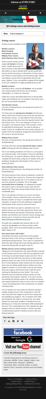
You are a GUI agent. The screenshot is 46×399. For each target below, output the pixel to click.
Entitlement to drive (32, 384)
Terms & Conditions (15, 379)
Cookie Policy (16, 381)
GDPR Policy (30, 381)
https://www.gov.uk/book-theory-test (16, 219)
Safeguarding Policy (14, 384)
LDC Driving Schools (26, 387)
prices (31, 76)
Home (6, 34)
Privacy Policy (31, 379)
